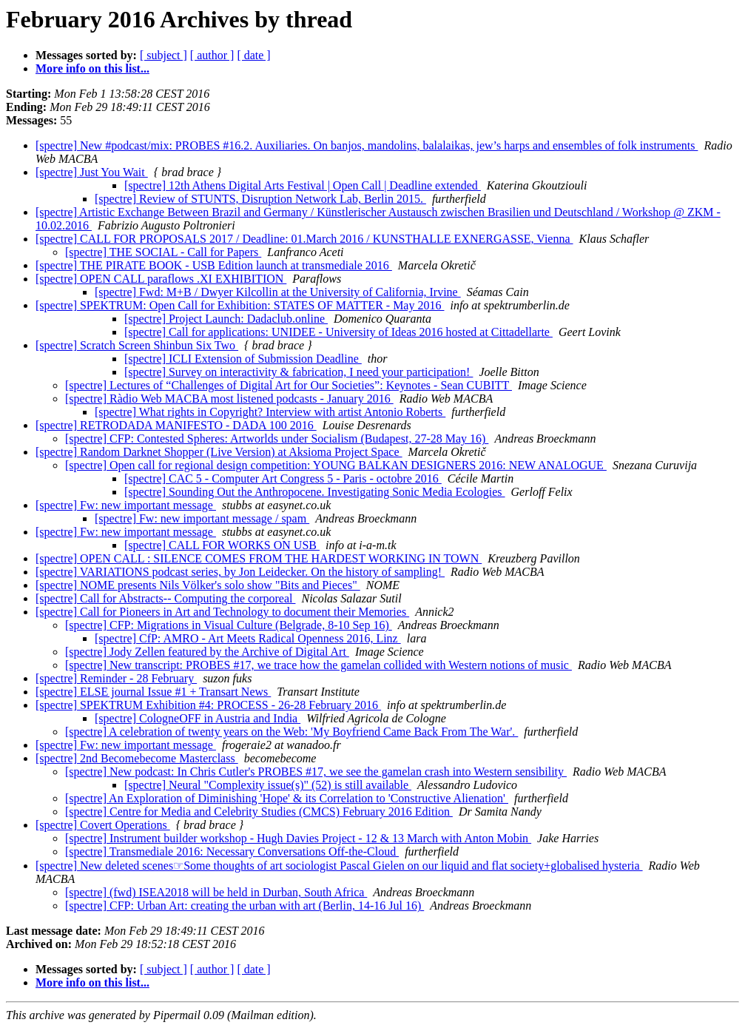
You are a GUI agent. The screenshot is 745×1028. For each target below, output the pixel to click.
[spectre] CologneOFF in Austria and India (197, 718)
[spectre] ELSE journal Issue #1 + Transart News (153, 691)
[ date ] (253, 55)
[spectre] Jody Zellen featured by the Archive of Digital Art (207, 651)
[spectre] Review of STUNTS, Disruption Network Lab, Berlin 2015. (260, 198)
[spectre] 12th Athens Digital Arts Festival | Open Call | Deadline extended (302, 185)
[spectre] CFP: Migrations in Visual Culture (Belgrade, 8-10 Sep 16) (228, 625)
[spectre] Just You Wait (92, 172)
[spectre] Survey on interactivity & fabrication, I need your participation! (298, 372)
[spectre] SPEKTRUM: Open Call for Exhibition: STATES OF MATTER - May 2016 (240, 305)
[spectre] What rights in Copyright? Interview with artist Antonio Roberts (270, 412)
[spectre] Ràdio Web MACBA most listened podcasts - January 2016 (229, 398)
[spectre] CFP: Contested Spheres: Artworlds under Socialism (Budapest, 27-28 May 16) (276, 438)
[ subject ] (163, 55)
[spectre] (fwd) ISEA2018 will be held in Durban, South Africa (216, 892)
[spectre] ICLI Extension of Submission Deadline (243, 358)
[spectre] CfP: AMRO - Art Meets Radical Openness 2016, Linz (248, 638)
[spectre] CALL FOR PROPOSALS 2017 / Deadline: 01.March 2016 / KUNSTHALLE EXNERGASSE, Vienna (304, 238)
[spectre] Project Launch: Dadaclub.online (226, 318)
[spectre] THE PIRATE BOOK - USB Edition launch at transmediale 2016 (214, 265)
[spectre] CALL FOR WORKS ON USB (222, 545)
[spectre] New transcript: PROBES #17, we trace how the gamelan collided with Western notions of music (318, 665)
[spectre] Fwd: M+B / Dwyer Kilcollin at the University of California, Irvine (278, 292)
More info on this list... (92, 68)
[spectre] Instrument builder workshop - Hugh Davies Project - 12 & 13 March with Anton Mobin (298, 838)
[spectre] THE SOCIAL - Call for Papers (163, 252)
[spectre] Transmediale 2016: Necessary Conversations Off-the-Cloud (232, 851)
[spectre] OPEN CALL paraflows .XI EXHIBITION (161, 278)
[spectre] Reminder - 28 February (116, 678)
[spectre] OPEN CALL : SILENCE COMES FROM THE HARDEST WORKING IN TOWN (259, 558)
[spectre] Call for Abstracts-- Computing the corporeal (165, 598)
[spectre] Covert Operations (103, 825)
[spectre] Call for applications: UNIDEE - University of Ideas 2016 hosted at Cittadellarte (338, 332)
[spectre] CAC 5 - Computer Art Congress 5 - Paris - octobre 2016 (283, 478)
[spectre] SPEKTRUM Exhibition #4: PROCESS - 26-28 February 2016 (208, 705)
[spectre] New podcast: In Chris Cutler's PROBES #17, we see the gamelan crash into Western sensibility (316, 771)
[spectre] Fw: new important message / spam (202, 518)
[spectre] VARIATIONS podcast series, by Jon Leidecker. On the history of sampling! (240, 571)
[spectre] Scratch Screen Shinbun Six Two (137, 345)
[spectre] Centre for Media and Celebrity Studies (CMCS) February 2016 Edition (259, 811)
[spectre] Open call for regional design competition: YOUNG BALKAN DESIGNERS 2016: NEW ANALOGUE (336, 465)
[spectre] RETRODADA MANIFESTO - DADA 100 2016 (176, 425)
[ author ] (212, 55)
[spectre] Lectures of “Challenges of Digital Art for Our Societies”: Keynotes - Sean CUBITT (288, 385)
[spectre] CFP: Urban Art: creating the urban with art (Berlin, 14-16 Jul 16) (244, 905)
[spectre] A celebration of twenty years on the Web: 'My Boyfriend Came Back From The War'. (291, 731)
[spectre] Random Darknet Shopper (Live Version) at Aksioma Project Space (219, 452)
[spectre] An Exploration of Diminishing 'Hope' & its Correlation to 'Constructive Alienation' (286, 798)
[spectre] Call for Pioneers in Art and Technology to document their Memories (222, 611)
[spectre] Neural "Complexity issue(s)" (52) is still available (267, 785)
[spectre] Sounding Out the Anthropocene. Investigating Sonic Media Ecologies (314, 492)
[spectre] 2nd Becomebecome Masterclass (137, 758)
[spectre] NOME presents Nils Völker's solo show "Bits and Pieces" (198, 585)
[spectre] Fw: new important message (126, 505)
